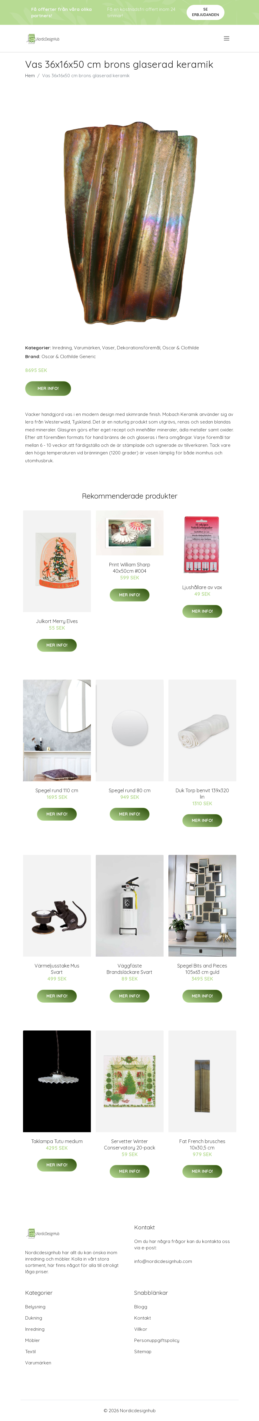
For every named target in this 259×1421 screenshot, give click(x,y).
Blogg (140, 1307)
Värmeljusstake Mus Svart (57, 969)
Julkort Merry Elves (57, 621)
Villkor (140, 1329)
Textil (30, 1351)
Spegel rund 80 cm (130, 790)
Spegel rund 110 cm (56, 790)
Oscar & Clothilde (180, 348)
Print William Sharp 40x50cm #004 (129, 568)
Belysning (35, 1307)
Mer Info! (48, 388)
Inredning (62, 348)
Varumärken (87, 348)
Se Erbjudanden (205, 12)
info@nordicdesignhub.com (163, 1261)
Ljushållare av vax (202, 587)
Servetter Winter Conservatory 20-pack (129, 1144)
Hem (30, 75)
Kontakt (142, 1318)
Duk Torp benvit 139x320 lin (202, 793)
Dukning (33, 1318)
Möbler (32, 1340)
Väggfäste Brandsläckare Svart (129, 969)
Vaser (108, 348)
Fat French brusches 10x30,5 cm (202, 1144)
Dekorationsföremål (138, 348)
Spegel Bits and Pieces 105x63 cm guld (202, 969)
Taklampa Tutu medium (57, 1141)
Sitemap (142, 1351)
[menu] (227, 38)
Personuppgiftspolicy (156, 1340)
